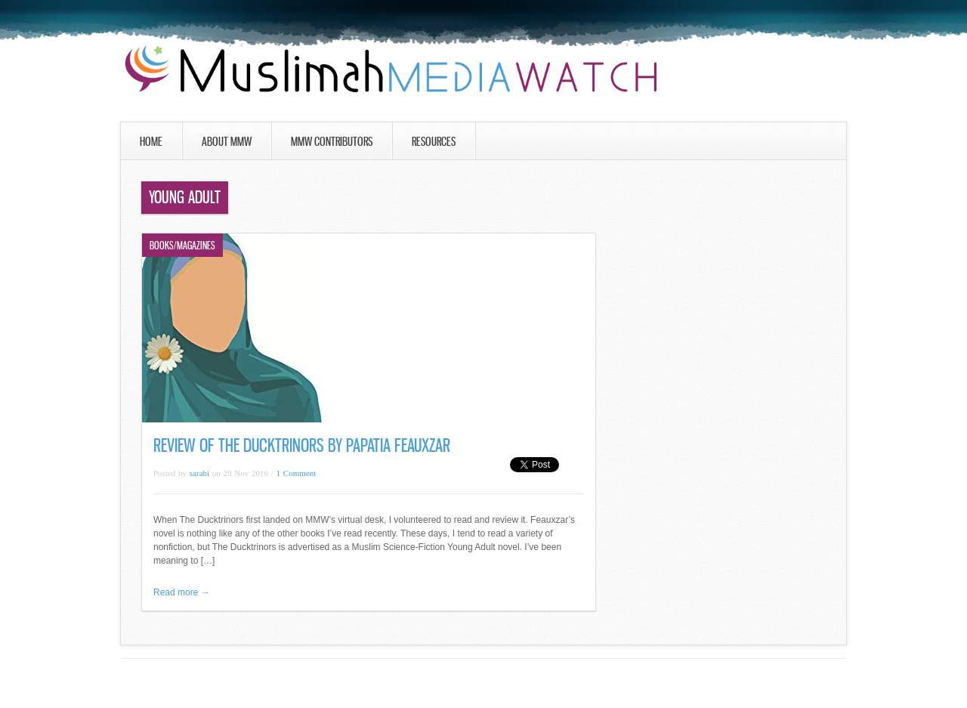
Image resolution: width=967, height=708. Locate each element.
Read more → (181, 592)
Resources (434, 141)
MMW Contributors (331, 141)
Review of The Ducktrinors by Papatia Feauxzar (301, 445)
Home (151, 141)
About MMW (227, 141)
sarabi (199, 473)
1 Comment (297, 473)
